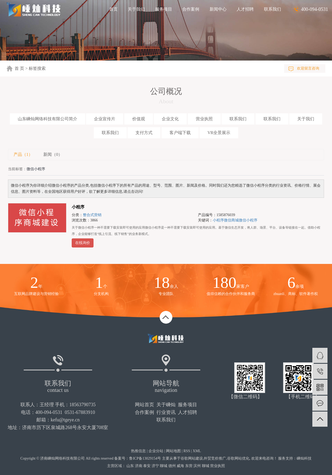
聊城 (163, 466)
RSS (187, 451)
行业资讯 (166, 412)
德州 (172, 466)
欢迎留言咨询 (308, 68)
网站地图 (173, 451)
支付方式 (143, 132)
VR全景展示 (218, 132)
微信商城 (231, 220)
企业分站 (155, 451)
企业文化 (170, 119)
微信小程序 (248, 220)
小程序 (78, 207)
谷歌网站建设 (192, 458)
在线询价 (82, 243)
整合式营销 (92, 215)
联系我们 (272, 9)
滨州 (197, 466)
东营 (189, 466)
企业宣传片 (104, 119)
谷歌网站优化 (238, 458)
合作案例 (190, 9)
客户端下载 (180, 132)
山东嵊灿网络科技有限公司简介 (47, 119)
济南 (138, 466)
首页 (113, 9)
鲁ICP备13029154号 (145, 458)
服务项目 (163, 9)
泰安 (147, 466)
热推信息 (138, 451)
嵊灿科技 (304, 458)
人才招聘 (245, 9)
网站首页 (144, 404)
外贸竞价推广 (215, 458)
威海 (180, 466)
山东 (130, 466)
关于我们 (136, 9)
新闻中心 (218, 9)
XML (197, 451)
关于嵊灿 (166, 404)
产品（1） (23, 154)
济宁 (155, 466)
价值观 (138, 119)
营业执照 (204, 119)
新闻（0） (52, 154)
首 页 (19, 68)
